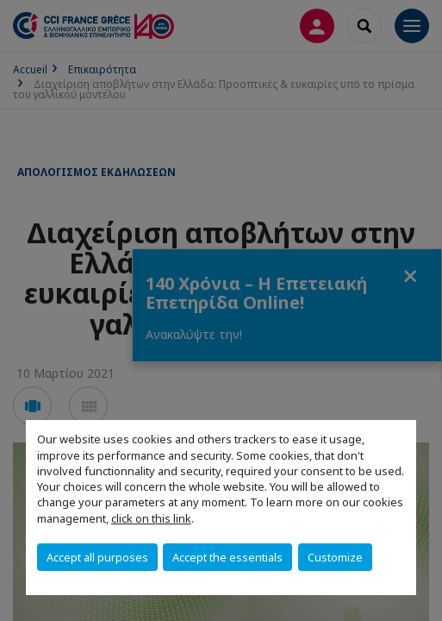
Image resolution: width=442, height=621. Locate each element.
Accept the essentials (227, 557)
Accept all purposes (97, 557)
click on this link (151, 518)
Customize (335, 557)
